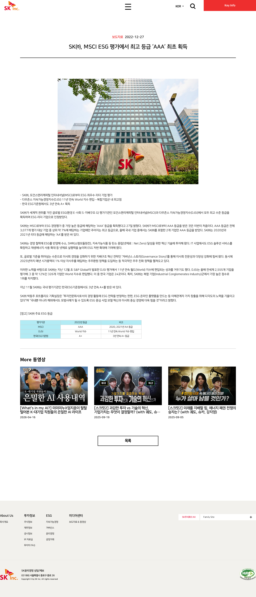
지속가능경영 (52, 522)
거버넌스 (50, 527)
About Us (6, 515)
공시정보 (28, 533)
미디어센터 (76, 515)
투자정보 (29, 515)
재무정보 (28, 527)
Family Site (227, 517)
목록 (128, 441)
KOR (178, 6)
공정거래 (50, 539)
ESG (49, 515)
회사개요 (4, 522)
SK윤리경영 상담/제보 (32, 570)
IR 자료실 (28, 539)
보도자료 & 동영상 (77, 522)
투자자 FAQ (29, 545)
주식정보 (28, 522)
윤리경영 (50, 533)
